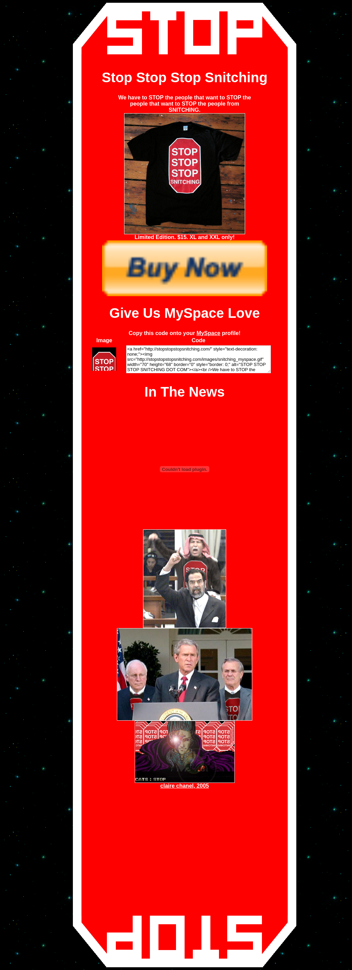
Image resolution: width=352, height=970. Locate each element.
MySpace (208, 333)
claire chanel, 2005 (184, 786)
